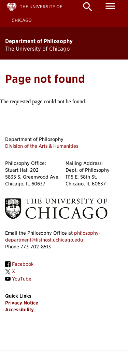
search (88, 7)
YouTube (21, 279)
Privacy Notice (21, 303)
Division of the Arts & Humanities (41, 146)
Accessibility (19, 309)
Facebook (22, 264)
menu (110, 6)
